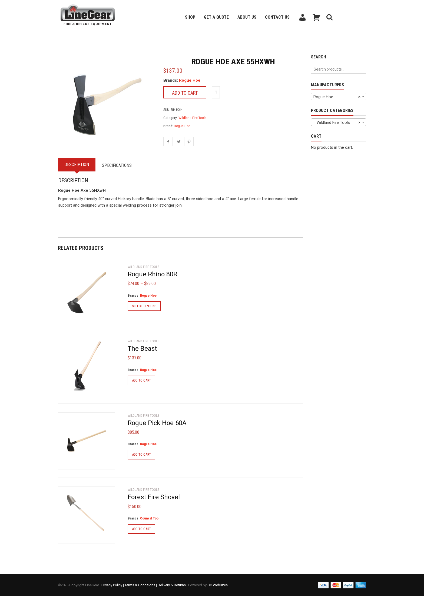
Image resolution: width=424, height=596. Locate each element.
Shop (190, 17)
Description (77, 164)
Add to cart (185, 93)
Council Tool (150, 518)
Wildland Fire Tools (192, 118)
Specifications (118, 165)
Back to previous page (84, 36)
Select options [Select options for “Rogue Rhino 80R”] (144, 306)
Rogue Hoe (189, 80)
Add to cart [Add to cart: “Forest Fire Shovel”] (141, 529)
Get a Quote (216, 17)
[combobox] (338, 96)
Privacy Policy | (113, 585)
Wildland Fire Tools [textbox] (336, 122)
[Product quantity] (216, 92)
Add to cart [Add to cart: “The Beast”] (141, 380)
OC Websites (217, 585)
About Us (246, 17)
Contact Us (277, 17)
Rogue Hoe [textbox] (336, 97)
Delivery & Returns (172, 585)
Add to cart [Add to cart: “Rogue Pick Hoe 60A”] (141, 454)
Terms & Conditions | (141, 585)
